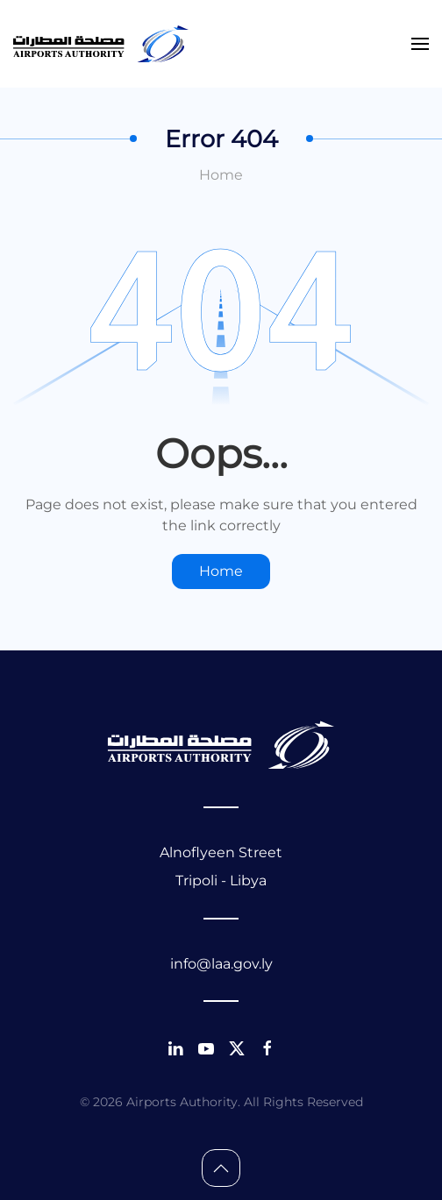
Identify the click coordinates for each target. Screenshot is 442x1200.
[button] (420, 44)
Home (221, 175)
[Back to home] (101, 44)
